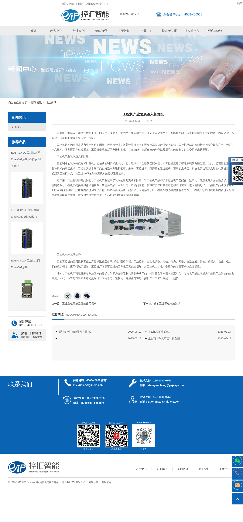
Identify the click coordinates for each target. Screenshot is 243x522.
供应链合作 (192, 30)
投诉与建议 (214, 30)
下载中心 (147, 30)
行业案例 (79, 30)
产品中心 (56, 30)
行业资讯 (51, 102)
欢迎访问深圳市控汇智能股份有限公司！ (85, 3)
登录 (239, 3)
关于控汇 (124, 30)
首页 (33, 30)
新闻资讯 (101, 30)
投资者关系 (169, 30)
